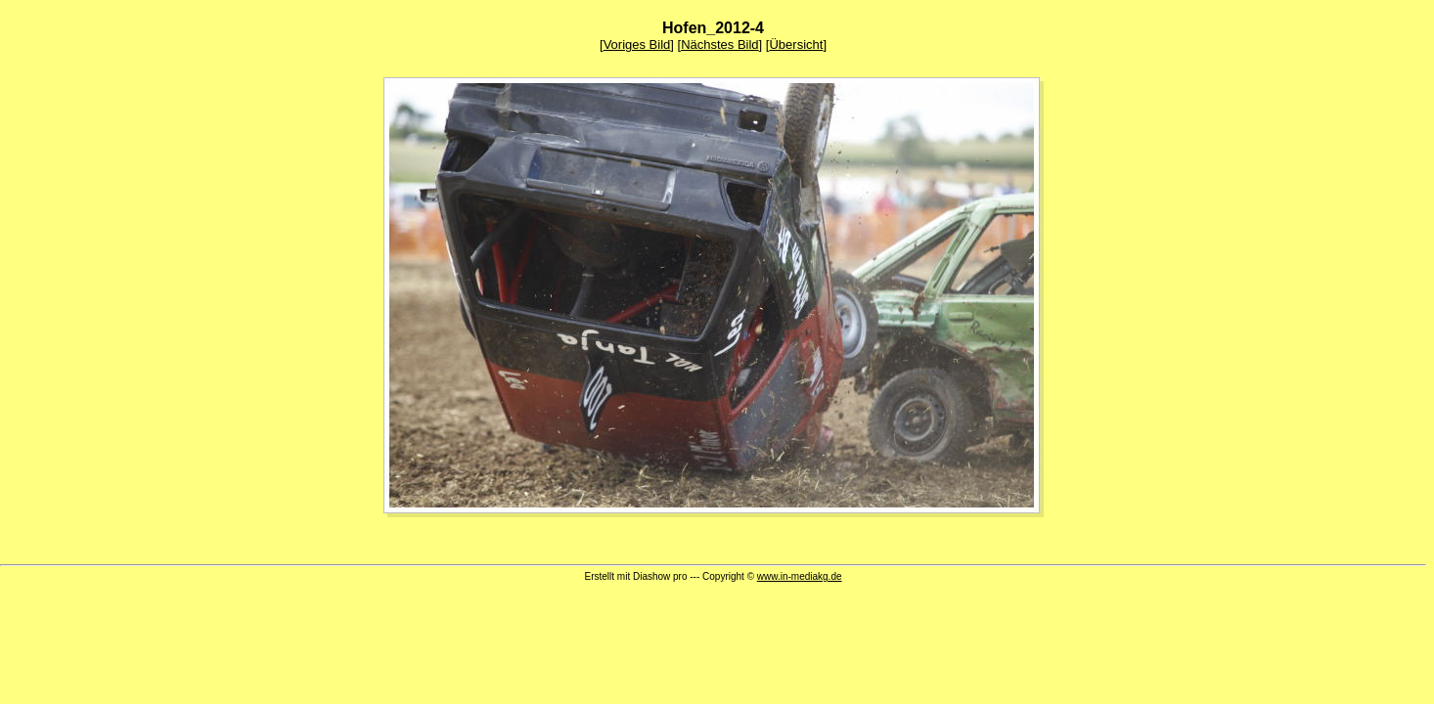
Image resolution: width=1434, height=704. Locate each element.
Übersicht (796, 44)
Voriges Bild (637, 44)
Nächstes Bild (719, 44)
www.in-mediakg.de (799, 576)
